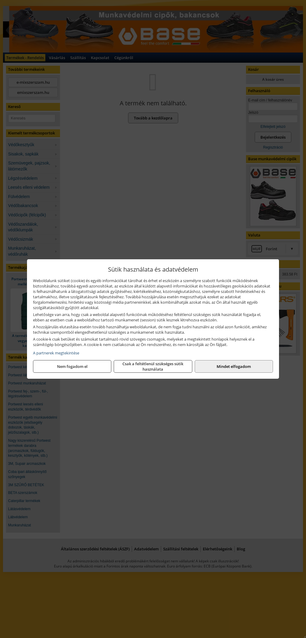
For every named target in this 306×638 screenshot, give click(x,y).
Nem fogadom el (72, 366)
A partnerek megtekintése (56, 353)
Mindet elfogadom (234, 366)
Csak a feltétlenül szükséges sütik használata (152, 366)
